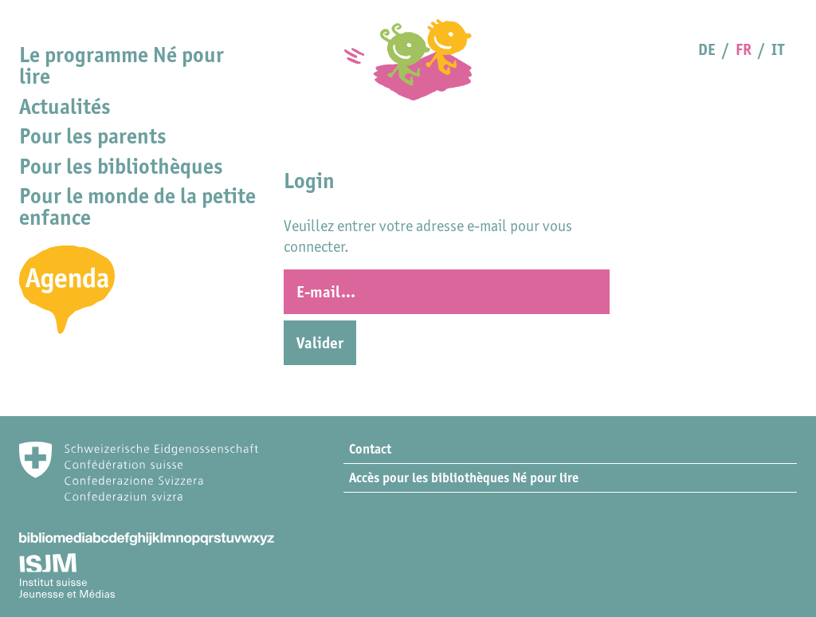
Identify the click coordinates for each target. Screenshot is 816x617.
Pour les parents (93, 136)
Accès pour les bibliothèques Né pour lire (464, 477)
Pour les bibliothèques (121, 166)
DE (707, 49)
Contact (370, 449)
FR (743, 49)
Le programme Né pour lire (121, 65)
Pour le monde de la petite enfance (137, 206)
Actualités (65, 106)
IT (777, 49)
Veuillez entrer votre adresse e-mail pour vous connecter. (428, 235)
